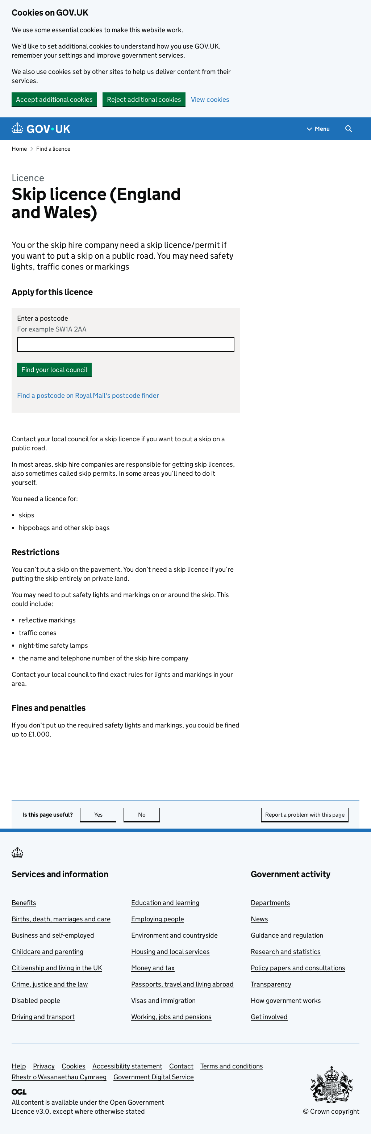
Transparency (271, 984)
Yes (105, 814)
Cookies (74, 1066)
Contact (181, 1066)
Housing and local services (170, 951)
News (259, 919)
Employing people (157, 919)
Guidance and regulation (287, 935)
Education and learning (165, 903)
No (149, 814)
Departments (270, 903)
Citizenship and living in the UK (57, 968)
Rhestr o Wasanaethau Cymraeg (59, 1077)
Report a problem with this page (305, 814)
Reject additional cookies (144, 99)
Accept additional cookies (54, 99)
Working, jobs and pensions (171, 1017)
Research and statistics (286, 951)
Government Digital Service (153, 1077)
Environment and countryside (174, 935)
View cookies (210, 99)
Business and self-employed (53, 935)
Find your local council (54, 370)
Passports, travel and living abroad (182, 984)
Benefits (24, 903)
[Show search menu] (348, 129)
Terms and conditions (231, 1066)
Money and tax (153, 968)
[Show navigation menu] (318, 129)
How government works (286, 1000)
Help (19, 1066)
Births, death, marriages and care (61, 919)
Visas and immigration (163, 1000)
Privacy (44, 1066)
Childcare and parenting (47, 951)
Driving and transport (43, 1017)
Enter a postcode (42, 318)
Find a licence (53, 148)
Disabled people (36, 1000)
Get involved (269, 1017)
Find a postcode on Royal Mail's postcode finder (88, 395)
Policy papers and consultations (298, 968)
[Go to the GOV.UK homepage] (41, 129)
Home (19, 148)
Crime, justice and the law (50, 984)
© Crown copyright (331, 1111)
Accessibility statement (127, 1066)
